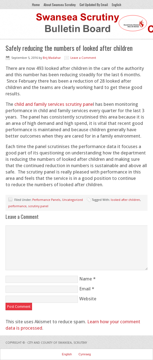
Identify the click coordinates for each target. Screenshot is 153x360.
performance (17, 206)
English (115, 4)
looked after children (125, 200)
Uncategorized (72, 200)
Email (85, 288)
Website (87, 298)
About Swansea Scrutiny (60, 4)
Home (36, 4)
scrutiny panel (38, 206)
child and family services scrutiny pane (53, 104)
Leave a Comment (83, 58)
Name (85, 279)
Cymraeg (84, 354)
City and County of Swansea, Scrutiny (57, 343)
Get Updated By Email (94, 4)
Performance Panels (46, 200)
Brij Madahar (52, 58)
